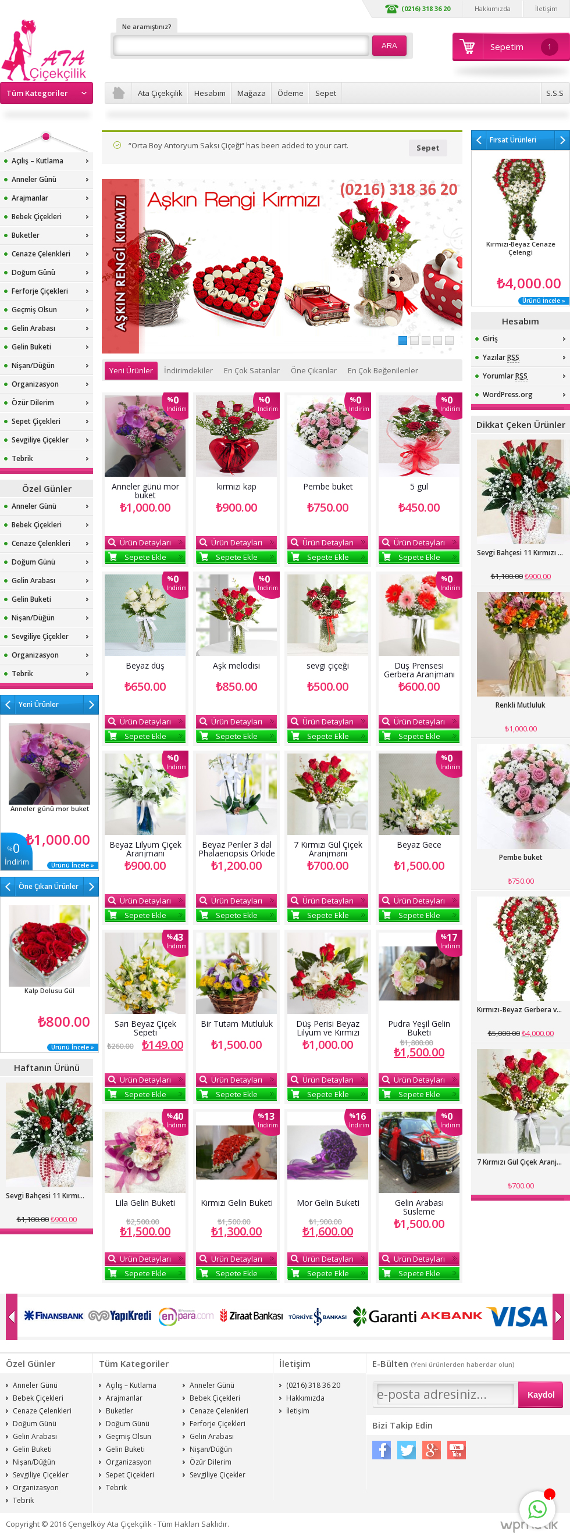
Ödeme (290, 93)
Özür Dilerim (33, 403)
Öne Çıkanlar (314, 370)
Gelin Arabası (33, 328)
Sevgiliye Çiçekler (40, 440)
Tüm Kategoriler (37, 93)
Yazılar (501, 357)
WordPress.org (508, 394)
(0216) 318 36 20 (425, 8)
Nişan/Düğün (33, 365)
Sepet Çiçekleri (36, 421)
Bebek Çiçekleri (37, 217)
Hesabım (210, 93)
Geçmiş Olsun (34, 310)
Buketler (26, 235)
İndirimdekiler (188, 370)
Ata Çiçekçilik (160, 93)
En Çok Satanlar (252, 370)
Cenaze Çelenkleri (41, 254)
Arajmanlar (30, 198)
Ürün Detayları (145, 542)
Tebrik (22, 458)
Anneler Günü (34, 179)
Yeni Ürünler (131, 370)
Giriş (490, 339)
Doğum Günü (33, 272)
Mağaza (251, 93)
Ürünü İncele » (72, 865)
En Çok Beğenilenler (383, 370)
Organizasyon (35, 384)
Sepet (325, 93)
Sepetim (524, 47)
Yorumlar (505, 376)
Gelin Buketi (31, 347)
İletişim (546, 8)
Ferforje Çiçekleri (40, 291)
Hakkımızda (493, 8)
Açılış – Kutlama (37, 161)
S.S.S (555, 93)
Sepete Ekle (145, 557)
